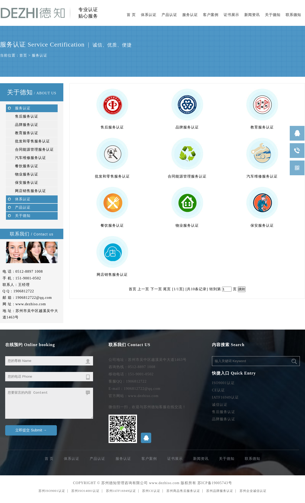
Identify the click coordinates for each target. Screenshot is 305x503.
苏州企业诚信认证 (253, 491)
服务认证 (190, 15)
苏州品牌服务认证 (219, 491)
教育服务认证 (26, 133)
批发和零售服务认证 (32, 141)
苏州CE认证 (151, 491)
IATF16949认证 (225, 397)
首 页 (131, 15)
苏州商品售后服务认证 (183, 491)
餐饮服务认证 (26, 166)
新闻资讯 (252, 15)
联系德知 (293, 15)
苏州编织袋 (4, 501)
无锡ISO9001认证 (14, 501)
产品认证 (169, 15)
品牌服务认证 (26, 125)
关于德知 (272, 15)
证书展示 (231, 15)
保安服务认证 (26, 183)
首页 (23, 55)
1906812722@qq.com (34, 298)
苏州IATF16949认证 (121, 491)
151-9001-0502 (28, 278)
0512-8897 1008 (29, 271)
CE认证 (218, 390)
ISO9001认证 (223, 383)
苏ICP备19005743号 (214, 483)
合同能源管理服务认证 (34, 149)
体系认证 (148, 15)
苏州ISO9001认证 (52, 491)
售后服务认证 (26, 116)
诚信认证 (219, 405)
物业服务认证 (26, 174)
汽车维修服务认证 (30, 158)
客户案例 (210, 15)
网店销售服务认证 (30, 191)
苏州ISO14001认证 (85, 491)
